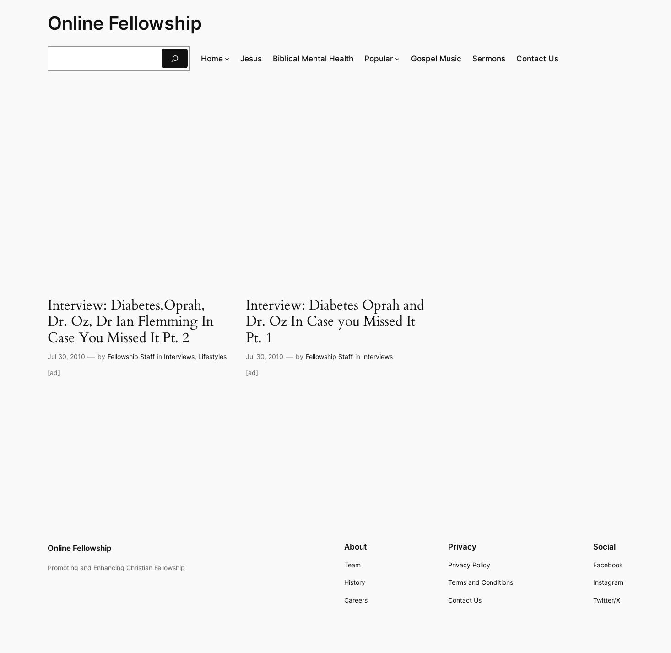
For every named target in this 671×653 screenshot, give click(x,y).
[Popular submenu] (397, 58)
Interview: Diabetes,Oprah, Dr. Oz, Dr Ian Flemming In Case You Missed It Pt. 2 (131, 322)
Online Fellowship (125, 23)
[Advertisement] (335, 152)
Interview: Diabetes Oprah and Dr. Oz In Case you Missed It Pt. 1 (335, 322)
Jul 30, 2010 (66, 356)
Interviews (179, 356)
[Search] (175, 58)
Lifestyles (212, 356)
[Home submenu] (227, 58)
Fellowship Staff (131, 356)
